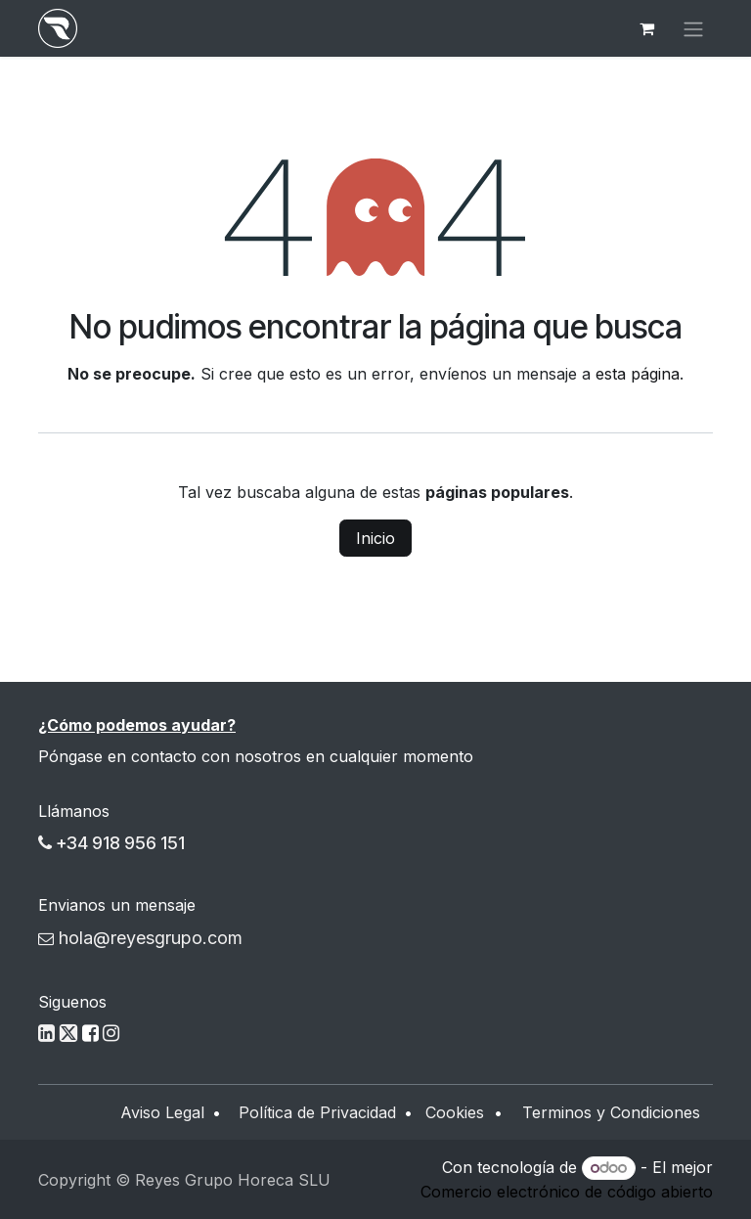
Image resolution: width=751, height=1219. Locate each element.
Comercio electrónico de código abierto (566, 1191)
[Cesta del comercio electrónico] (646, 28)
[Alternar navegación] (693, 28)
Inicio (375, 538)
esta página (638, 374)
